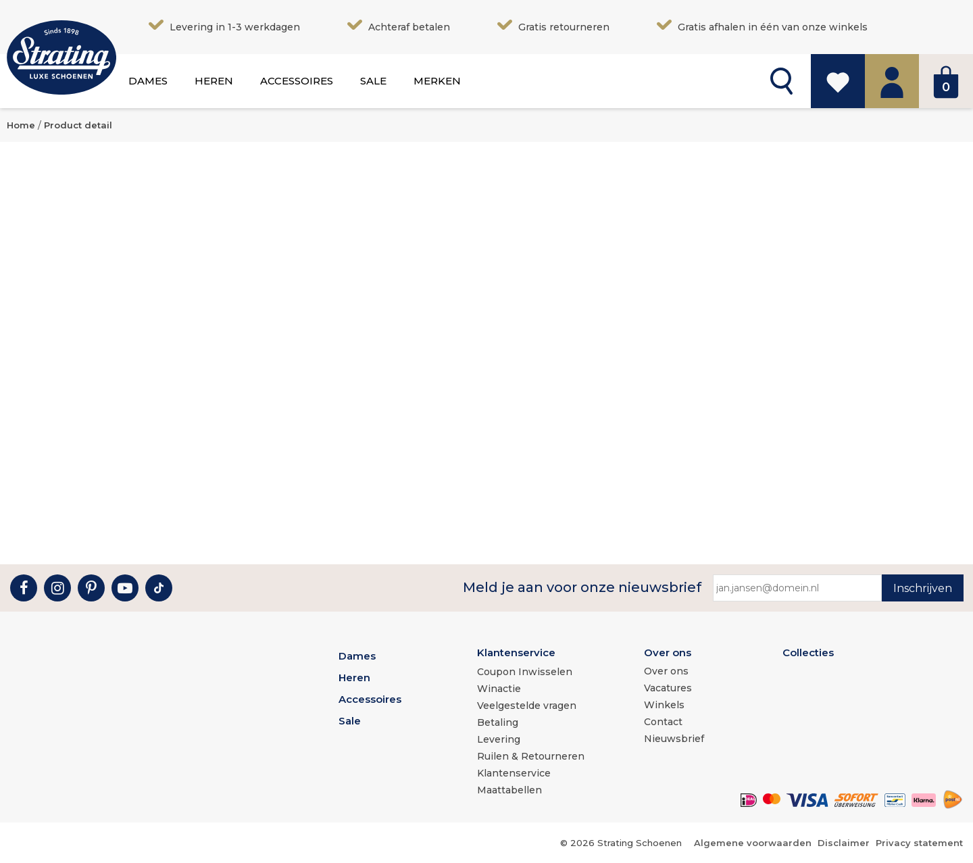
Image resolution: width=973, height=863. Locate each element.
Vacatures (668, 688)
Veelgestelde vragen (526, 705)
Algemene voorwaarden (753, 842)
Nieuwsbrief (674, 739)
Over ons (667, 652)
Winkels (664, 705)
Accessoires (296, 80)
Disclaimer (844, 842)
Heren (214, 80)
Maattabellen (509, 790)
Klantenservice (516, 652)
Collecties (808, 652)
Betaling (497, 722)
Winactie (499, 689)
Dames (148, 80)
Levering (498, 739)
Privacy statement (919, 842)
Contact (663, 722)
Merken (437, 80)
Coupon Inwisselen (524, 672)
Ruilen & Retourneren (530, 756)
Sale (373, 80)
